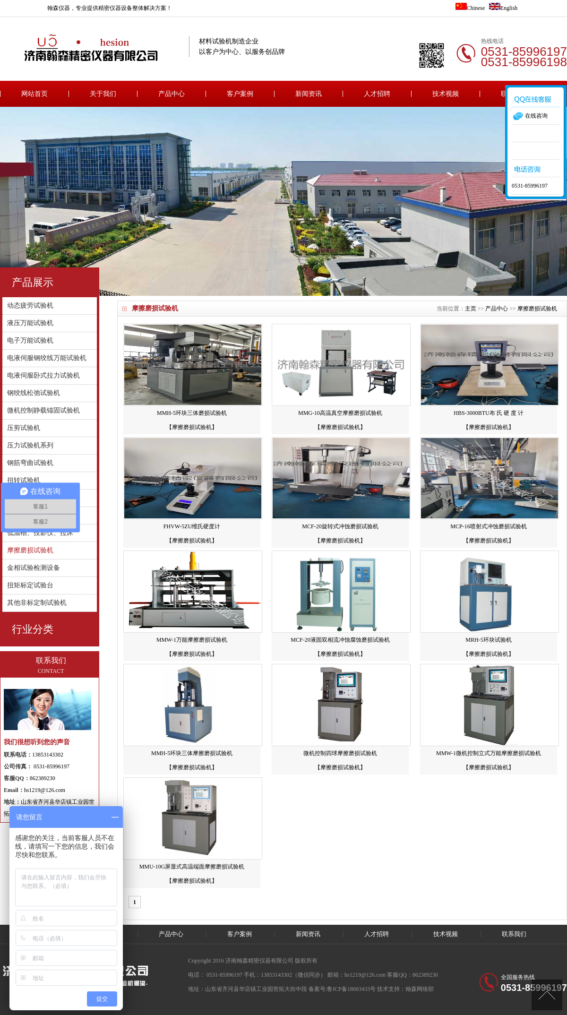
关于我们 (103, 93)
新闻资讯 (308, 93)
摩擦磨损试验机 (155, 308)
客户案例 (240, 93)
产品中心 (171, 93)
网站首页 (34, 93)
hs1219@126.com (44, 790)
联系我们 (514, 934)
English (503, 8)
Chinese (470, 8)
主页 (470, 308)
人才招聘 (377, 93)
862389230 (42, 778)
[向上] (547, 995)
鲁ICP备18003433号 (351, 989)
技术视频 (445, 93)
